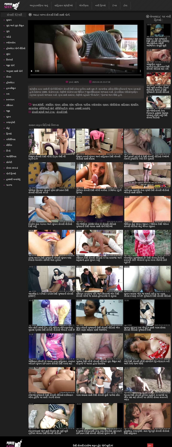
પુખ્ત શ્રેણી (38, 104)
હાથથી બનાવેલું (13, 179)
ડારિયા (65, 104)
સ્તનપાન (10, 99)
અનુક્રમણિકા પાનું (39, 5)
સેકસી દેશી (61, 112)
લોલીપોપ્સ (115, 104)
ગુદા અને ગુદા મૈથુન (15, 25)
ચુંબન (57, 104)
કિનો (8, 151)
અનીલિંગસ (11, 156)
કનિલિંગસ (10, 139)
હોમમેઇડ (10, 82)
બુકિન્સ (78, 104)
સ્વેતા (71, 108)
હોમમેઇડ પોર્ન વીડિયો (15, 48)
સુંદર (8, 54)
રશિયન (9, 105)
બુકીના (87, 104)
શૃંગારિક (134, 104)
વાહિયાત (125, 104)
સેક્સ (8, 77)
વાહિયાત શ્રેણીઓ (63, 5)
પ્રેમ (71, 104)
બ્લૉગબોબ (10, 42)
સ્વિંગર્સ (9, 59)
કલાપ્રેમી (10, 122)
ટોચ (125, 5)
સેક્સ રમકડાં (12, 168)
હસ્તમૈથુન (11, 88)
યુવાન (9, 20)
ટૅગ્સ (114, 5)
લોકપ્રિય (83, 5)
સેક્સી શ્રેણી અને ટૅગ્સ (43, 112)
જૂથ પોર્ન (10, 65)
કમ (7, 94)
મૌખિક (9, 145)
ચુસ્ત (8, 116)
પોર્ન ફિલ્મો (11, 173)
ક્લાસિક (49, 104)
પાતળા (9, 185)
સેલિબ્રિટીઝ (61, 108)
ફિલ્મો (9, 133)
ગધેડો (8, 37)
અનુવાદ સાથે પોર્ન (14, 71)
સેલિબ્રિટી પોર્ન (46, 108)
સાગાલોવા (33, 108)
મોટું (8, 128)
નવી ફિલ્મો (100, 5)
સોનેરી (9, 162)
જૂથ (8, 111)
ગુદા (8, 31)
